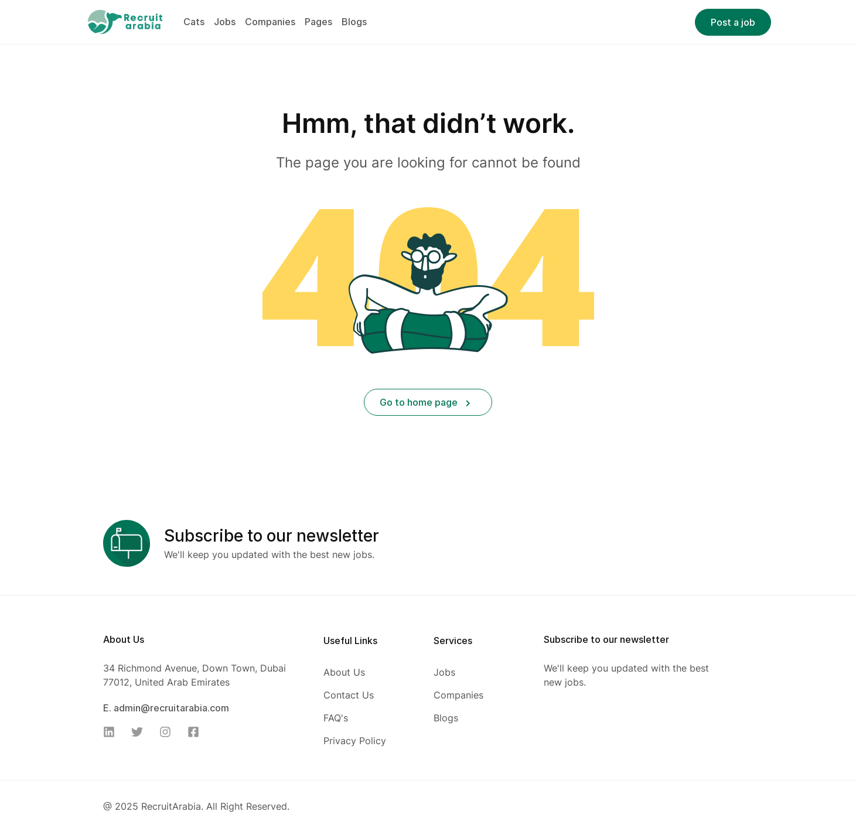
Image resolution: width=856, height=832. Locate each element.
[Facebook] (197, 732)
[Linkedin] (112, 732)
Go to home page (425, 402)
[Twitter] (141, 732)
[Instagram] (169, 732)
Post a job (733, 22)
